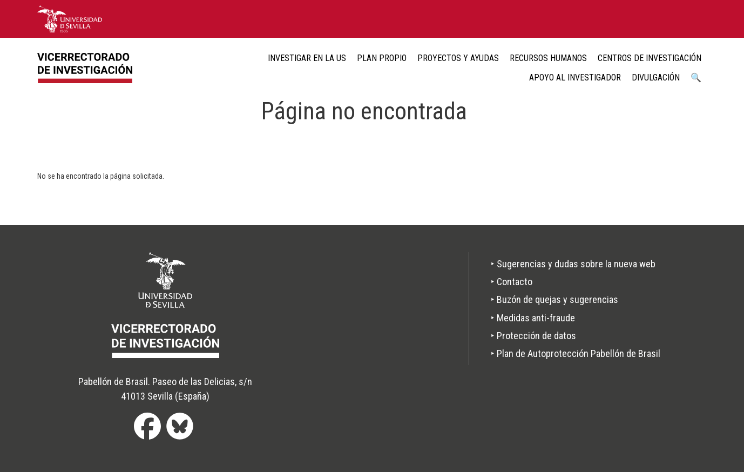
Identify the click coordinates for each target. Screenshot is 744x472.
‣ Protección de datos (533, 335)
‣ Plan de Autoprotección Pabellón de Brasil (575, 353)
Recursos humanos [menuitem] (548, 58)
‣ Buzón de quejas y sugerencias (554, 299)
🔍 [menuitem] (696, 77)
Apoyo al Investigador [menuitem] (575, 77)
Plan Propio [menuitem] (382, 58)
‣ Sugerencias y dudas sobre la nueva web (573, 263)
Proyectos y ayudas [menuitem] (458, 58)
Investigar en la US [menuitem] (307, 58)
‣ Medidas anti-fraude (533, 317)
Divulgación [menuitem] (656, 77)
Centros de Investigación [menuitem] (649, 58)
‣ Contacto (511, 281)
